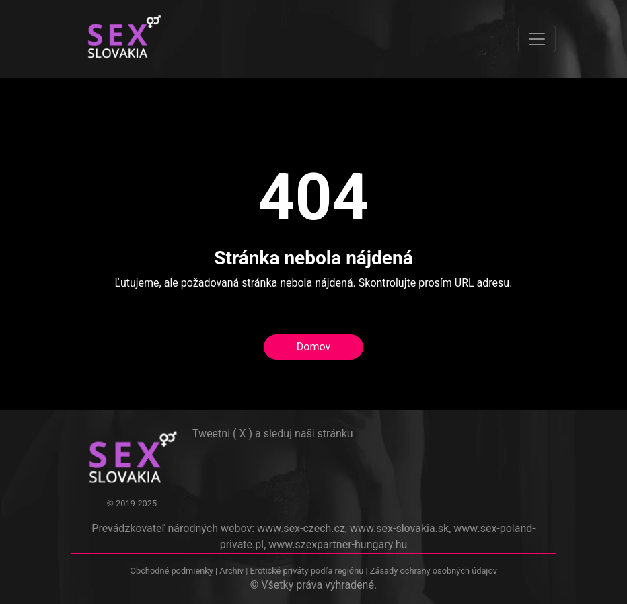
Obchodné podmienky (172, 571)
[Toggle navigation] (537, 39)
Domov (313, 346)
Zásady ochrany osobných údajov (433, 571)
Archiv (231, 571)
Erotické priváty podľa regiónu (306, 571)
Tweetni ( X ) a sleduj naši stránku (272, 433)
